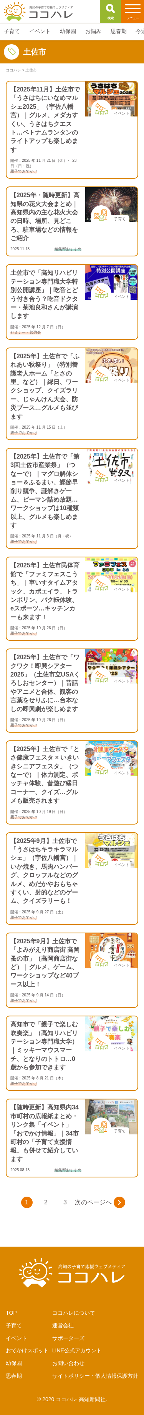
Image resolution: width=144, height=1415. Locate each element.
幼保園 (14, 1363)
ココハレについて (73, 1313)
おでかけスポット (27, 1350)
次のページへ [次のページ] (100, 1202)
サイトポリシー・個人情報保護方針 (95, 1376)
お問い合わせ (68, 1363)
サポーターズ (68, 1338)
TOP (11, 1313)
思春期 (14, 1376)
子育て (14, 1325)
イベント (16, 1338)
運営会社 (63, 1325)
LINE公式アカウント (77, 1350)
